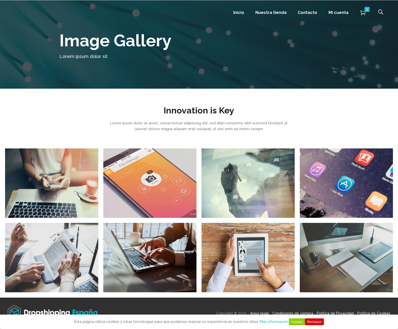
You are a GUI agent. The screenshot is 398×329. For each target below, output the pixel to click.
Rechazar (314, 322)
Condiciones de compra (292, 313)
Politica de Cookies (373, 313)
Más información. (274, 322)
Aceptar (297, 322)
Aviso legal (259, 313)
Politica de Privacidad (335, 313)
